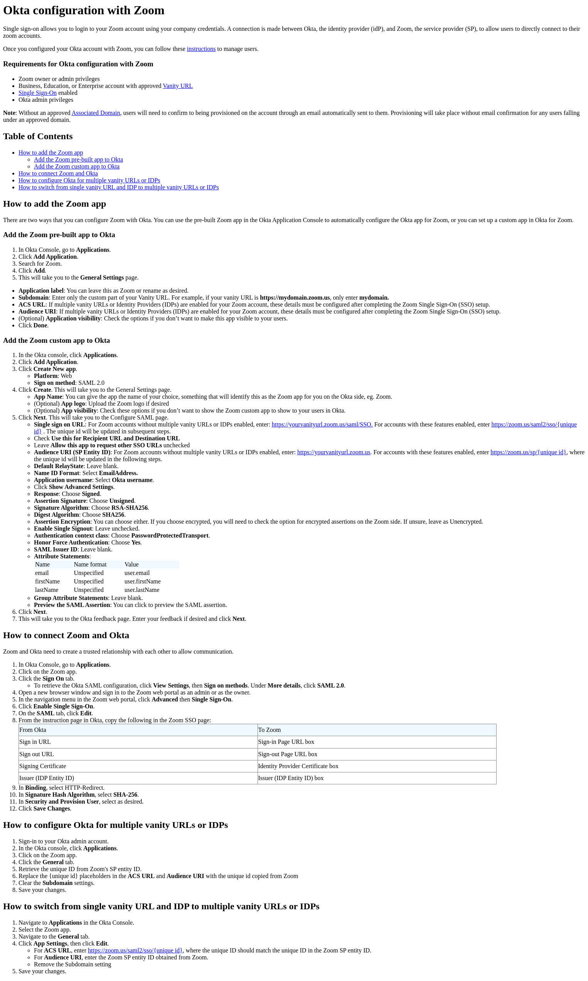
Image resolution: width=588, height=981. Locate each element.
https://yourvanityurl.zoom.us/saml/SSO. (322, 424)
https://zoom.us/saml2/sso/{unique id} (135, 950)
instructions (201, 49)
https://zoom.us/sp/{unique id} (528, 452)
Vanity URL (178, 86)
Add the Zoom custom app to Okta (77, 166)
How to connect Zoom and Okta (58, 173)
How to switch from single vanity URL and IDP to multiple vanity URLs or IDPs (119, 187)
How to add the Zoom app (51, 152)
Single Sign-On (38, 92)
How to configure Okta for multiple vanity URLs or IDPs (89, 180)
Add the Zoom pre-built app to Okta (78, 159)
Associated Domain (96, 113)
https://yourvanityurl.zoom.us (333, 452)
